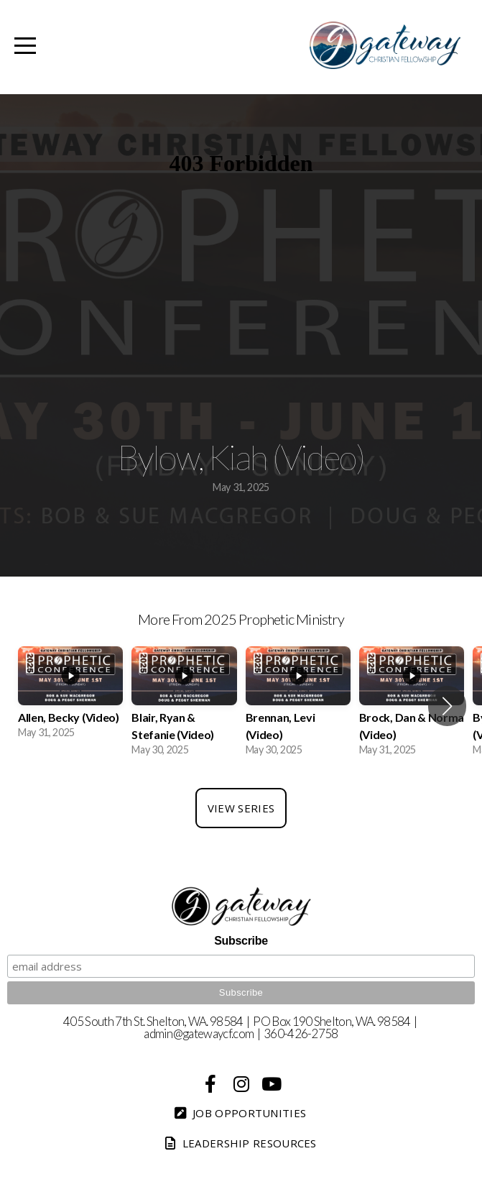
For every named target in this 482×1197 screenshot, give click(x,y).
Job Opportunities (239, 1113)
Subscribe (240, 941)
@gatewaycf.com (213, 1033)
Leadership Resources (239, 1143)
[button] (447, 706)
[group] (70, 697)
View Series (241, 808)
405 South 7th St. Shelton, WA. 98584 (153, 1021)
